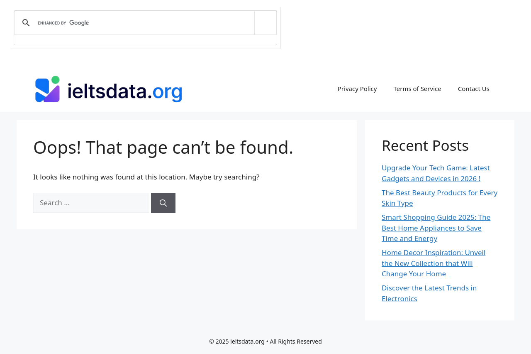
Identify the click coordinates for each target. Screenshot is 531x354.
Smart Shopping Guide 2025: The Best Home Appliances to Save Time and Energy (436, 227)
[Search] (163, 203)
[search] (144, 23)
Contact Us (474, 88)
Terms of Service (417, 88)
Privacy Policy (357, 88)
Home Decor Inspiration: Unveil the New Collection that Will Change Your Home (433, 263)
